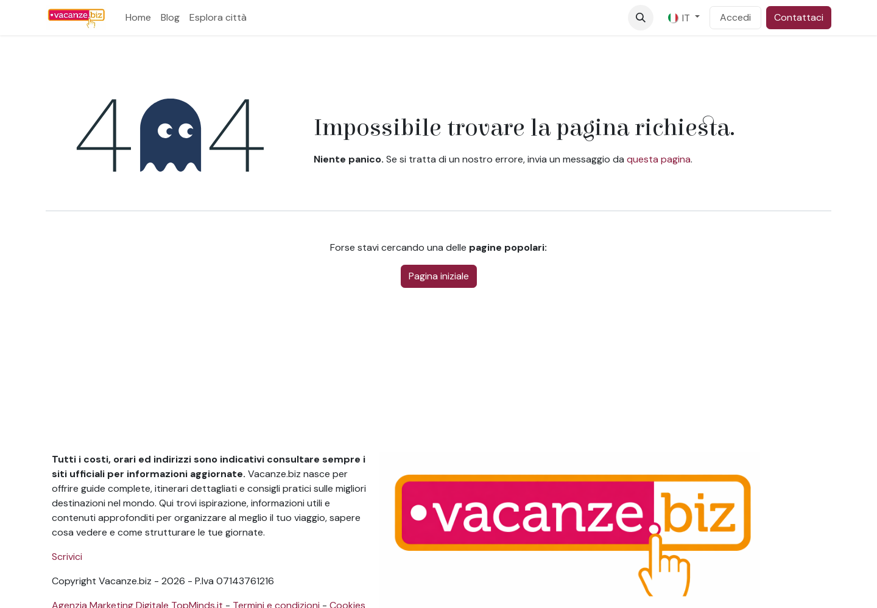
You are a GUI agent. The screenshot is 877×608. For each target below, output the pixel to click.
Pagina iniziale (439, 276)
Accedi (735, 17)
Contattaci (798, 17)
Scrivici (67, 556)
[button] (640, 17)
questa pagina (659, 159)
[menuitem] (138, 17)
